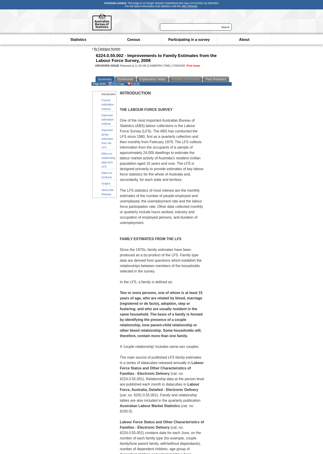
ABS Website (189, 6)
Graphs (106, 183)
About (244, 40)
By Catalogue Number (107, 48)
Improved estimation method (108, 119)
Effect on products (107, 175)
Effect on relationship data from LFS (108, 160)
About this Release (107, 192)
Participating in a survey (189, 40)
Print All (133, 83)
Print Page (116, 83)
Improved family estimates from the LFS (107, 139)
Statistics (78, 40)
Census (133, 40)
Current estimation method (108, 104)
